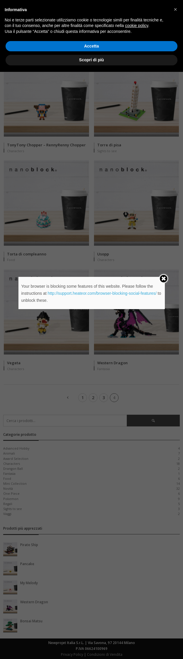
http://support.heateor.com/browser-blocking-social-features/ (102, 293)
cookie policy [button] (136, 613)
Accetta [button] (91, 633)
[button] (175, 596)
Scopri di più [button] (91, 647)
